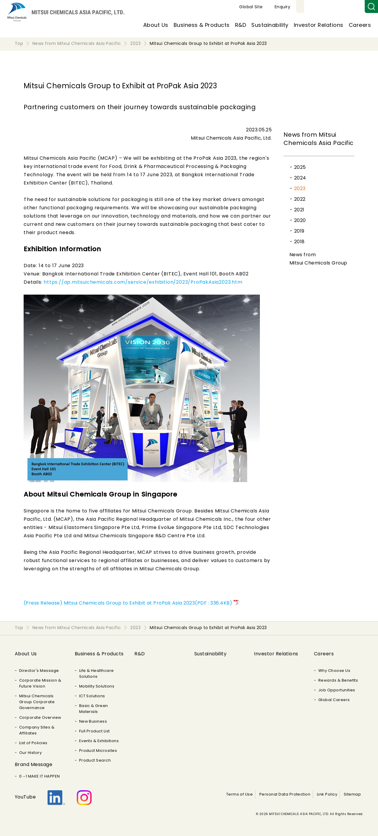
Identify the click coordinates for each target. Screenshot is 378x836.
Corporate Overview (40, 717)
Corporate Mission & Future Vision (40, 683)
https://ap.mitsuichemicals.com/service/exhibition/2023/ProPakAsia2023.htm (143, 282)
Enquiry (351, 7)
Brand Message (33, 764)
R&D (240, 25)
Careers (360, 25)
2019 (299, 231)
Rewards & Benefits (338, 680)
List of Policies (33, 743)
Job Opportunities (336, 690)
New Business (93, 721)
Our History (30, 752)
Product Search (95, 760)
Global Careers (334, 700)
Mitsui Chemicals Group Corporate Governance (37, 702)
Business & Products (202, 25)
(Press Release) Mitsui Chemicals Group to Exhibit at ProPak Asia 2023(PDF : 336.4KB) (128, 603)
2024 (300, 177)
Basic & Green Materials (93, 708)
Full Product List (94, 731)
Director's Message (39, 670)
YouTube (25, 796)
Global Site (319, 7)
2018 (299, 241)
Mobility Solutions (97, 686)
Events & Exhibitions (99, 741)
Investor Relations (318, 25)
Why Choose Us (334, 670)
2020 (300, 220)
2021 (299, 209)
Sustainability (270, 25)
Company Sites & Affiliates (36, 730)
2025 (300, 167)
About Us (155, 25)
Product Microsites (98, 750)
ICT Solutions (92, 696)
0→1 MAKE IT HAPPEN (39, 776)
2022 (300, 199)
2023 (300, 188)
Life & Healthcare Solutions (96, 673)
